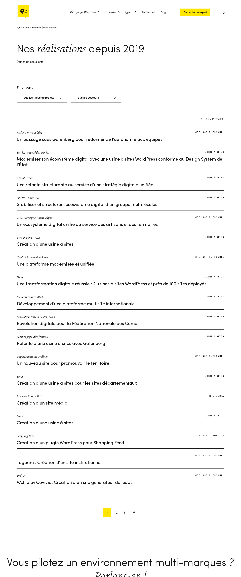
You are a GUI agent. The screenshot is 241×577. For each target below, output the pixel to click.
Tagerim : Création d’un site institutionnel (59, 462)
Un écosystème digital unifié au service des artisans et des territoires (87, 224)
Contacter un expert (195, 12)
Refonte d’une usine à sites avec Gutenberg (61, 343)
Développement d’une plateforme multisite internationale (76, 304)
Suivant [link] (134, 512)
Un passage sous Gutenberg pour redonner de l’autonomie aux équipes (89, 139)
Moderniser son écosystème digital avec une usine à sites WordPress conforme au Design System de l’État (119, 162)
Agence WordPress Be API (29, 27)
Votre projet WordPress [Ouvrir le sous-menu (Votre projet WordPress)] (83, 12)
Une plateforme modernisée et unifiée (55, 264)
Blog (163, 12)
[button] (42, 97)
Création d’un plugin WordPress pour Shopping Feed (70, 443)
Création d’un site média (42, 403)
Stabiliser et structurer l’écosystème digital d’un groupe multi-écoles (87, 204)
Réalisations (148, 12)
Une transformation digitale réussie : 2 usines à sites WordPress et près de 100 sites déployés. (112, 284)
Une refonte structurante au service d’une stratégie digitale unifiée (85, 185)
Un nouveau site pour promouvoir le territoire (63, 363)
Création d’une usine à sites (45, 244)
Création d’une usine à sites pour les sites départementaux (77, 383)
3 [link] (124, 512)
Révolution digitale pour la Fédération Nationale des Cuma (77, 323)
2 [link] (117, 512)
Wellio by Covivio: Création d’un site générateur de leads (75, 482)
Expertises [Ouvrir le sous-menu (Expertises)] (110, 12)
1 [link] (107, 512)
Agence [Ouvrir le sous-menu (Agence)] (129, 12)
